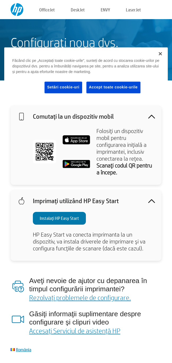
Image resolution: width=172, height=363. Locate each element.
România (23, 350)
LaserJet (133, 10)
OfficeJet (47, 10)
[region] (86, 74)
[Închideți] (160, 53)
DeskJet (78, 10)
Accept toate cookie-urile (113, 87)
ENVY (105, 10)
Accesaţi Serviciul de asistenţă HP (74, 330)
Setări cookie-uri (63, 87)
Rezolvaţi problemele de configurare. (80, 297)
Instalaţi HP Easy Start (59, 218)
